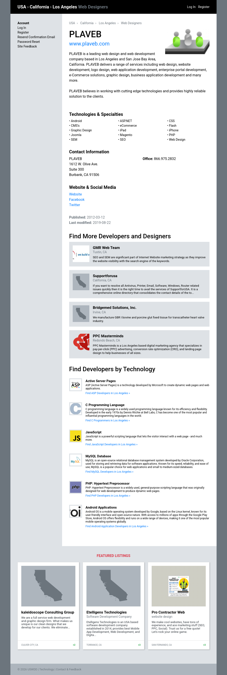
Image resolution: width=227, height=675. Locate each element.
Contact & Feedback (68, 669)
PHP (172, 135)
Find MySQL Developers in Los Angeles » (109, 471)
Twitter (74, 205)
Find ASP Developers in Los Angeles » (108, 393)
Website (75, 194)
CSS (172, 121)
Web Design (177, 139)
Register (203, 7)
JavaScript (94, 432)
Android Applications (101, 507)
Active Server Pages (101, 381)
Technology (46, 669)
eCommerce (128, 125)
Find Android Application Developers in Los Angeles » (117, 526)
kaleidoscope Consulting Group (47, 612)
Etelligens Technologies (106, 612)
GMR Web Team (106, 247)
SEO (123, 139)
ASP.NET (126, 121)
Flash (172, 125)
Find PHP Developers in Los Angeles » (108, 495)
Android (76, 121)
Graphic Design (81, 130)
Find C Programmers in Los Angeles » (108, 420)
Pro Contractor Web (168, 612)
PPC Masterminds (108, 336)
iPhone (173, 130)
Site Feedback (27, 46)
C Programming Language (105, 405)
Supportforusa (105, 276)
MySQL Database (98, 456)
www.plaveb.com (89, 44)
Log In (191, 7)
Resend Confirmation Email (36, 37)
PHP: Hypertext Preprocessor (108, 484)
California (40, 7)
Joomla (76, 135)
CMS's (75, 125)
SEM (74, 139)
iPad (123, 130)
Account (23, 23)
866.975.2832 (165, 159)
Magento (126, 135)
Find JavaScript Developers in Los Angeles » (111, 444)
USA (22, 7)
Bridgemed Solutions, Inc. (115, 307)
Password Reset (29, 41)
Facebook (76, 199)
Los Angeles (80, 7)
